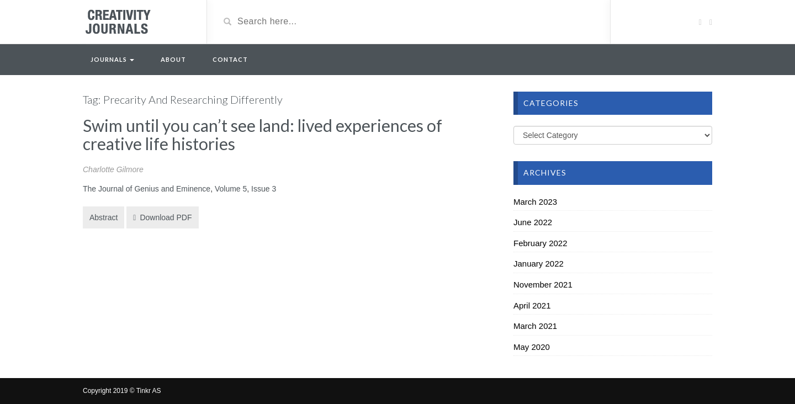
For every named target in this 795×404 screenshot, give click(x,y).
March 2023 (535, 201)
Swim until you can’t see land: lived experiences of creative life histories (262, 134)
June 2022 (532, 222)
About (173, 59)
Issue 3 (263, 188)
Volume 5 (231, 188)
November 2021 (543, 284)
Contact (230, 59)
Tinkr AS (148, 391)
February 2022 (540, 243)
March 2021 (535, 326)
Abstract (103, 217)
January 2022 (538, 263)
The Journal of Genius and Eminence (146, 188)
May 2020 (531, 347)
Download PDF (162, 217)
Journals (112, 59)
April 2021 (532, 305)
